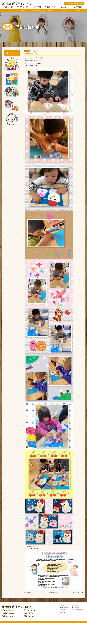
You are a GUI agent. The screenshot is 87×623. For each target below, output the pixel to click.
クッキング (78, 592)
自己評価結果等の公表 (74, 3)
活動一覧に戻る (52, 592)
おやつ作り (28, 592)
